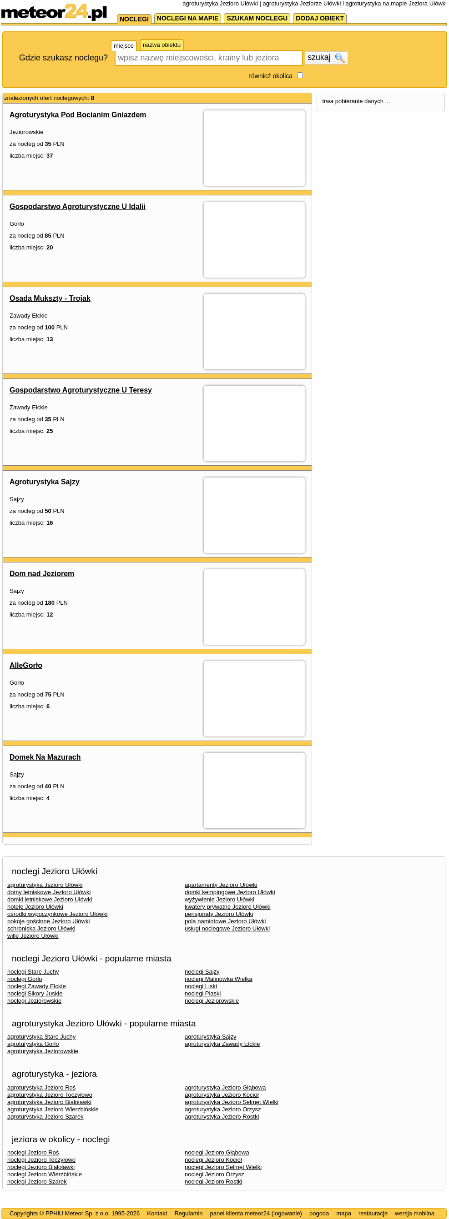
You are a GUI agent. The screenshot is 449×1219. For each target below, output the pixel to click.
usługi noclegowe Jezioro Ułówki (227, 928)
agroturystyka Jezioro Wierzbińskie (53, 1109)
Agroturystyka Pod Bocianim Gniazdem (78, 115)
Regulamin (188, 1213)
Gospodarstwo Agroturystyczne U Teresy (81, 390)
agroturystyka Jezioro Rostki (222, 1116)
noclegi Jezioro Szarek (37, 1181)
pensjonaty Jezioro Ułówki (219, 914)
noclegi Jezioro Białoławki (41, 1167)
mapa (343, 1213)
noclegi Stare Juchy (33, 971)
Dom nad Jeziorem (42, 573)
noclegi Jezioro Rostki (213, 1181)
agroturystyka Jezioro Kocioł (222, 1094)
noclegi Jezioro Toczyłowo (41, 1159)
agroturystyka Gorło (33, 1043)
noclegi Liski (201, 986)
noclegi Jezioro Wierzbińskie (44, 1174)
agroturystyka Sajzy (210, 1036)
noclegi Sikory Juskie (34, 993)
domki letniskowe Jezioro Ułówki (49, 899)
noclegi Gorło (24, 978)
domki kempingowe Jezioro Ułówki (230, 892)
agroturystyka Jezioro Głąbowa (225, 1087)
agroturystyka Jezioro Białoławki (49, 1102)
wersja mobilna (414, 1213)
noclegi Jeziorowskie (34, 1000)
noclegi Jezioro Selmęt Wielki (223, 1167)
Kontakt (157, 1213)
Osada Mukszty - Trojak (50, 298)
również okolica (271, 76)
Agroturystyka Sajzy (45, 482)
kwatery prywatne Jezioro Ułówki (228, 906)
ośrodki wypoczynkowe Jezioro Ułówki (57, 914)
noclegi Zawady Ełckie (36, 986)
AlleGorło (26, 665)
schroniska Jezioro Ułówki (41, 928)
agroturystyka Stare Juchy (41, 1036)
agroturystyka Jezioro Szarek (45, 1116)
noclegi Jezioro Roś (33, 1152)
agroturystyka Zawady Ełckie (222, 1043)
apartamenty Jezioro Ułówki (221, 884)
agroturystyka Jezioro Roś (41, 1087)
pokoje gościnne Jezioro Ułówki (48, 921)
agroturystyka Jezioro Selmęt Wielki (231, 1102)
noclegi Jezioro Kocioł (213, 1159)
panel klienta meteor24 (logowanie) (256, 1213)
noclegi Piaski (203, 993)
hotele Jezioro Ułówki (35, 906)
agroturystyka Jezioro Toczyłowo (49, 1094)
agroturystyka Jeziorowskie (42, 1051)
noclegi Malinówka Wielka (218, 978)
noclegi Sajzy (202, 971)
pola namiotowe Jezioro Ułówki (225, 921)
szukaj (326, 58)
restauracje (373, 1213)
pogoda (319, 1213)
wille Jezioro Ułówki (33, 935)
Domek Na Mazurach (45, 757)
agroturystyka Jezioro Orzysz (223, 1109)
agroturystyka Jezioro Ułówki (44, 884)
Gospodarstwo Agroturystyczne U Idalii (78, 206)
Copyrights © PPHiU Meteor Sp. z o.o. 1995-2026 (75, 1213)
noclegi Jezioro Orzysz (214, 1174)
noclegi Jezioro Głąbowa (217, 1152)
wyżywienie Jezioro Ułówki (219, 899)
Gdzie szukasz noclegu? (63, 57)
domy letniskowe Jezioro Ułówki (49, 892)
